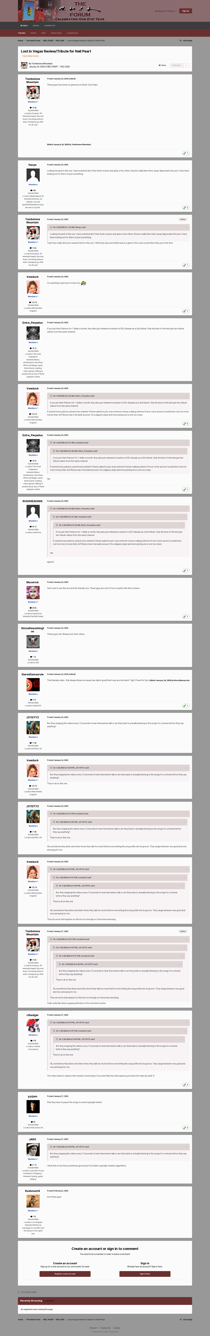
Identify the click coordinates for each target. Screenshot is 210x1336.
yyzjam (32, 1096)
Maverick (32, 582)
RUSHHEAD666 (32, 501)
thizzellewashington (32, 630)
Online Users (56, 33)
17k (33, 1216)
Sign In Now (145, 1274)
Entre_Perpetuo (32, 322)
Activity (36, 25)
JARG (32, 1139)
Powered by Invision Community (105, 1332)
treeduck (32, 276)
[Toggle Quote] (51, 227)
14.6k (33, 108)
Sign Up (185, 11)
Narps (32, 164)
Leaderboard (72, 33)
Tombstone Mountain (42, 63)
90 (33, 1122)
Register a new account (65, 1274)
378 (33, 1041)
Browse (24, 26)
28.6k (33, 608)
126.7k (33, 302)
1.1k (33, 657)
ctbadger (33, 1015)
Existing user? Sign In (166, 11)
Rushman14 (32, 1190)
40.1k (33, 526)
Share (162, 65)
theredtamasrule (33, 674)
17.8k (33, 743)
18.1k (33, 348)
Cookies (116, 1328)
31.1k (33, 1165)
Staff (43, 33)
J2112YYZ (32, 717)
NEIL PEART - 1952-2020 (58, 66)
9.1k (33, 700)
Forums (21, 33)
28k (33, 190)
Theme (94, 1328)
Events (33, 33)
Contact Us (105, 1328)
